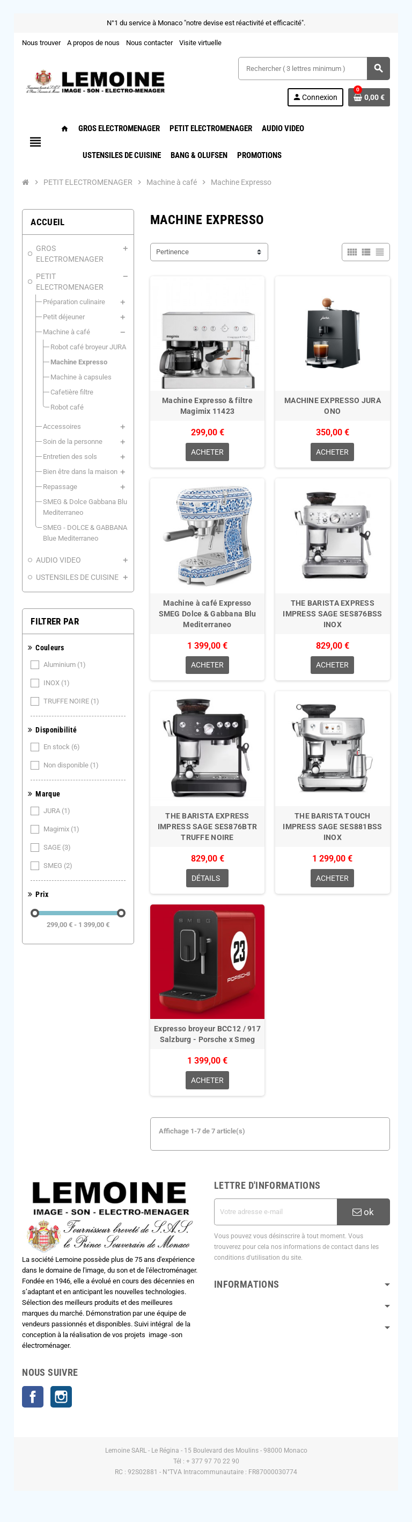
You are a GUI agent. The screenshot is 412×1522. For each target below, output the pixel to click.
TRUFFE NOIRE (71, 679)
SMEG (57, 844)
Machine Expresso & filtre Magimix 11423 (207, 407)
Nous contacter (148, 43)
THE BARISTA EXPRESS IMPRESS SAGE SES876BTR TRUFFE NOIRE (207, 829)
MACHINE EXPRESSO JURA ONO (333, 407)
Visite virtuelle (199, 43)
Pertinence (172, 252)
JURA (56, 789)
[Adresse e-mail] (276, 1215)
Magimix (61, 807)
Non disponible (70, 743)
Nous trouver (40, 43)
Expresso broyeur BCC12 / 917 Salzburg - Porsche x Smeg (207, 1037)
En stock (61, 725)
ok (365, 1215)
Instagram (60, 1401)
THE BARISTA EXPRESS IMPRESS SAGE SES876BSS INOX (333, 615)
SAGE (56, 826)
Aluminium (64, 643)
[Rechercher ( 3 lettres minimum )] (314, 68)
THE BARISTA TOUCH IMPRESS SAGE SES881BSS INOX (333, 829)
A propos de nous (92, 43)
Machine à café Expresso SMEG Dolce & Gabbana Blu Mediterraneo (207, 615)
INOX (56, 661)
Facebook (31, 1401)
